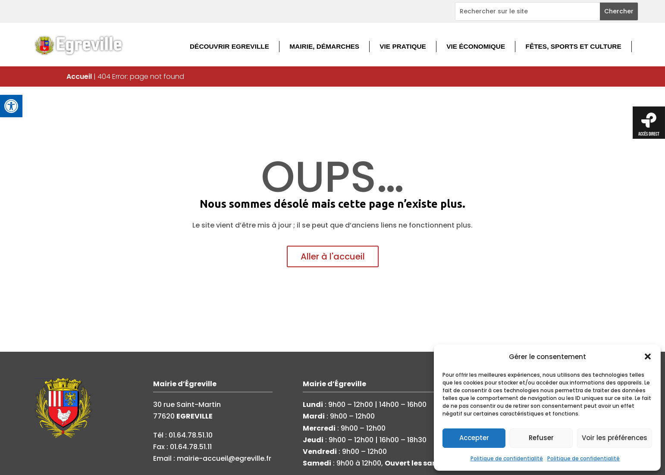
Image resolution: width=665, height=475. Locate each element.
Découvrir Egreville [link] (229, 46)
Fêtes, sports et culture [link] (573, 46)
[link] (11, 106)
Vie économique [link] (475, 46)
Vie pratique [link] (403, 46)
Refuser (541, 437)
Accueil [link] (79, 76)
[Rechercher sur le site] (527, 11)
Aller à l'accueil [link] (333, 256)
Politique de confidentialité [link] (507, 458)
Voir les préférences (614, 437)
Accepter (474, 437)
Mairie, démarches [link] (324, 46)
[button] (647, 356)
